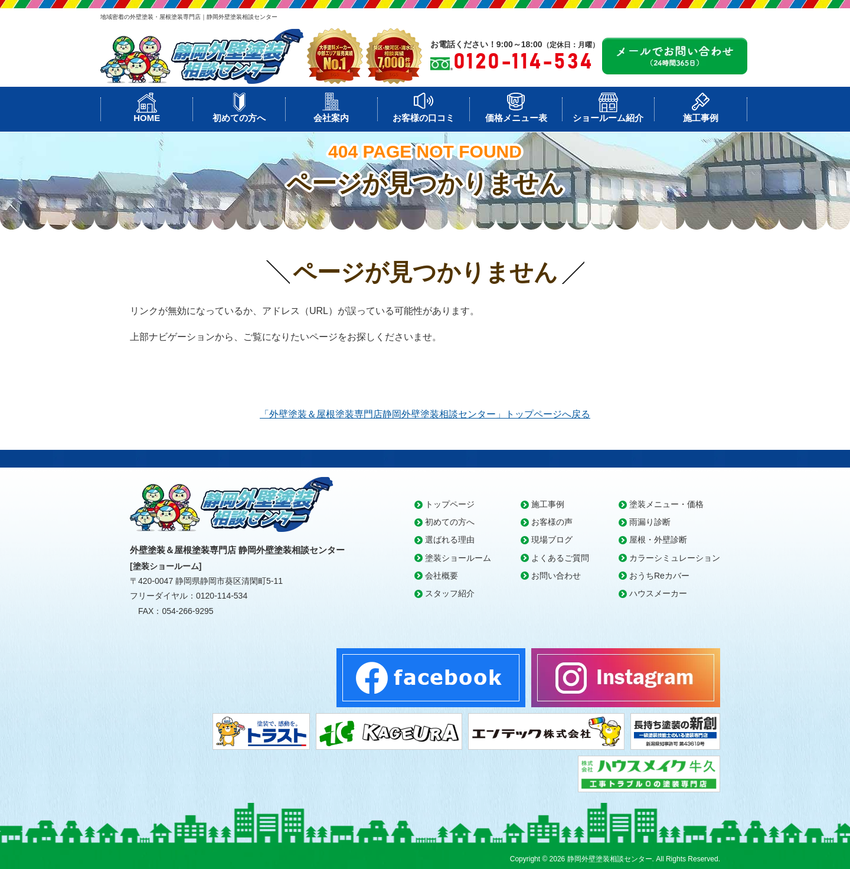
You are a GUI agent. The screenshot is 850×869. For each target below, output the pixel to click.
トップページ (450, 504)
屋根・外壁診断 (658, 539)
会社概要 (441, 575)
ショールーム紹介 (608, 118)
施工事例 (700, 118)
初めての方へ (239, 118)
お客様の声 (552, 522)
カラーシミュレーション (674, 558)
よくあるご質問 (560, 558)
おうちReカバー (659, 575)
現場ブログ (552, 539)
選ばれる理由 (450, 539)
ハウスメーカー (658, 593)
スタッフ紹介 (450, 593)
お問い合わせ (556, 575)
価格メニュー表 (516, 118)
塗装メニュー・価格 (666, 504)
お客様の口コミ (424, 118)
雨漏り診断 (650, 522)
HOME (146, 118)
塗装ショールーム (458, 558)
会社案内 (331, 118)
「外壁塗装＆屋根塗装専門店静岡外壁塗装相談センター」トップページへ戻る (425, 414)
